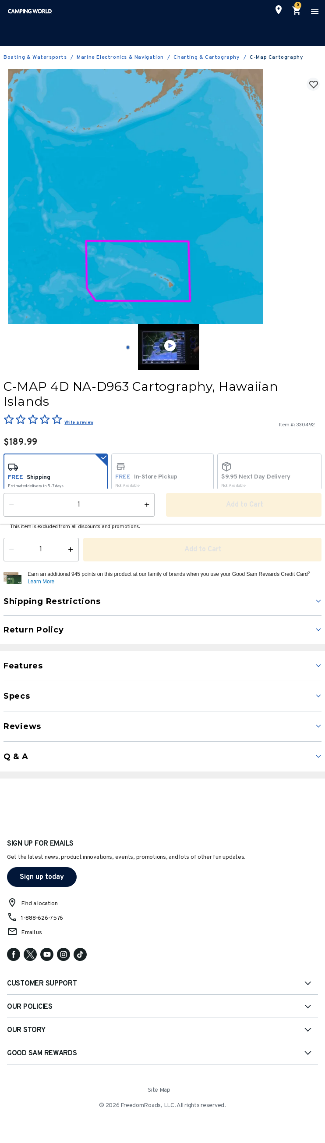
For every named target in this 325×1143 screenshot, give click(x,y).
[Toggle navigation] (313, 11)
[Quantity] (41, 549)
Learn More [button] (41, 582)
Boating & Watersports (35, 57)
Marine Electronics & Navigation (120, 57)
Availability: (24, 513)
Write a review (78, 422)
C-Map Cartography (276, 57)
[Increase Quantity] (72, 549)
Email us (31, 932)
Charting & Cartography (206, 57)
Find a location (39, 903)
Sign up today (42, 877)
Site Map (159, 1090)
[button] (173, 578)
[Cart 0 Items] (297, 11)
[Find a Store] (278, 9)
